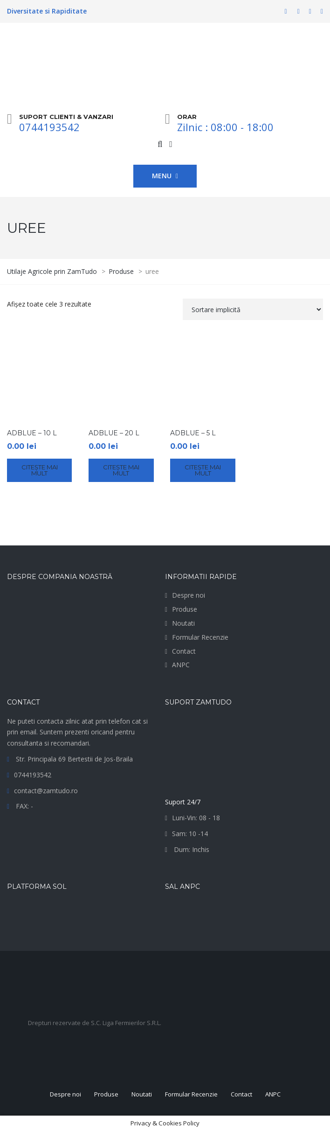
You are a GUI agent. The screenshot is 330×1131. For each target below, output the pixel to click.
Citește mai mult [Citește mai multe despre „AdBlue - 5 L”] (203, 470)
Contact (184, 651)
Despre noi (188, 595)
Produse (184, 609)
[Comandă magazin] (253, 309)
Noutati (183, 623)
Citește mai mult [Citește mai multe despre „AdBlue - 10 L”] (39, 470)
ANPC (181, 664)
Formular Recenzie (200, 637)
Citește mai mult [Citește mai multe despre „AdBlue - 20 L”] (121, 470)
